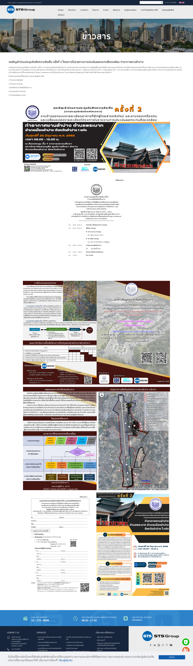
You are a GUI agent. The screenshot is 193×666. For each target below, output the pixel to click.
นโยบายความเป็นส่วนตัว (104, 637)
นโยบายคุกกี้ (101, 640)
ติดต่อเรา (61, 15)
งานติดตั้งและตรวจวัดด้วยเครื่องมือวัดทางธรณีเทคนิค (50, 649)
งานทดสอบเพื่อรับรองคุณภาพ (47, 642)
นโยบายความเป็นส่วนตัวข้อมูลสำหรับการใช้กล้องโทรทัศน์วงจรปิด (108, 644)
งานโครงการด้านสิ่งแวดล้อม (75, 645)
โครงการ (95, 10)
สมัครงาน (116, 10)
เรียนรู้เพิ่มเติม (65, 660)
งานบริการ (84, 10)
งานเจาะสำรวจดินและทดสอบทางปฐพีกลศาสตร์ (49, 638)
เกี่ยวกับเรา (72, 10)
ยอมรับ (172, 657)
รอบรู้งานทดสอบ (130, 10)
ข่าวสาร (106, 10)
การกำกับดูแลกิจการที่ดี (149, 10)
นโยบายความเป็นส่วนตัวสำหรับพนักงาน (106, 649)
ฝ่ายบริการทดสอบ (72, 648)
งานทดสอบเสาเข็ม (43, 645)
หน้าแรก (61, 10)
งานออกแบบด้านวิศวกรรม (74, 642)
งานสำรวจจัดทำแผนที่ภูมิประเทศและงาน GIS (78, 638)
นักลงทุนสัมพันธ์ (168, 10)
